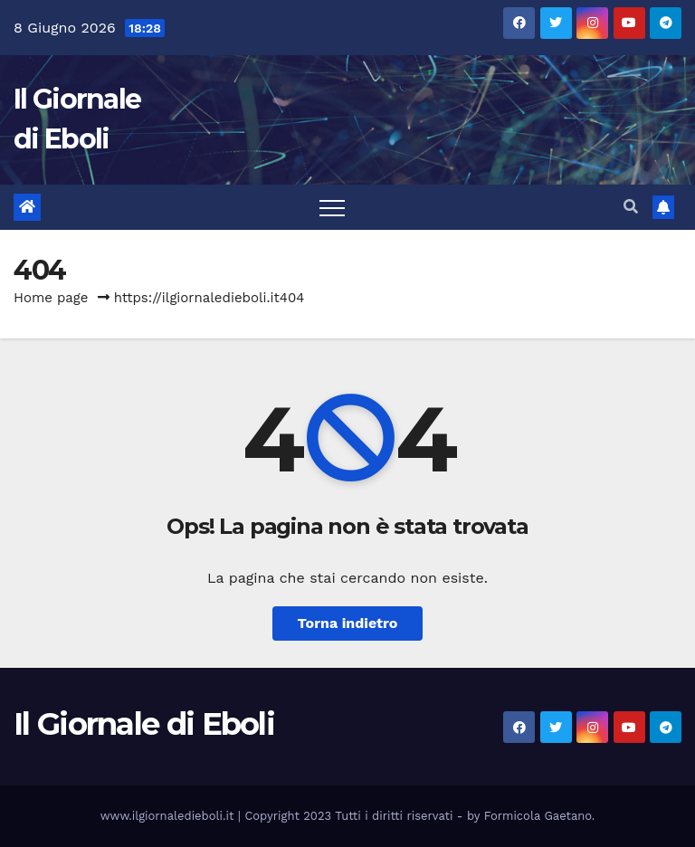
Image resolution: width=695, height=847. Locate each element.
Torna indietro (348, 623)
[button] (631, 206)
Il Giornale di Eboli (144, 724)
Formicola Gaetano (538, 816)
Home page (51, 298)
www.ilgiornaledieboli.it (169, 816)
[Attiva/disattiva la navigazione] (332, 207)
